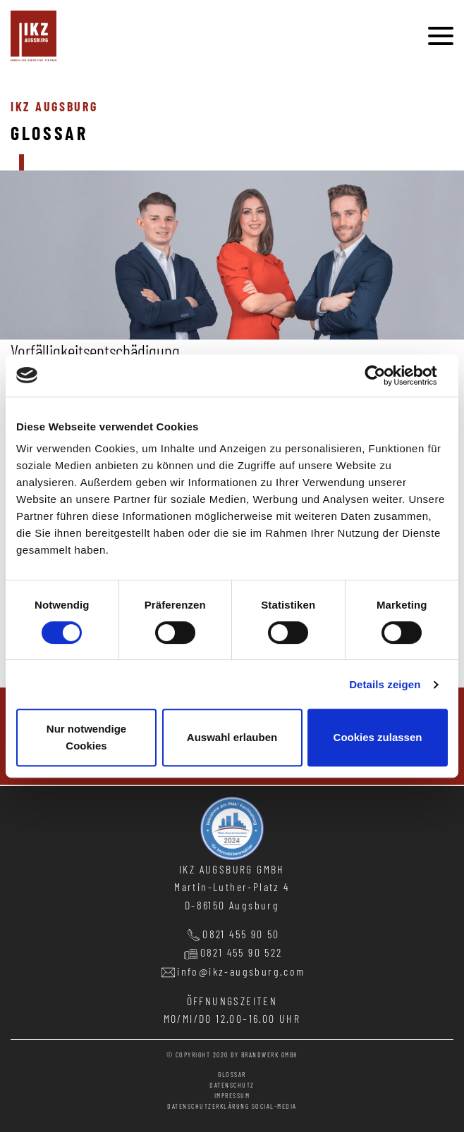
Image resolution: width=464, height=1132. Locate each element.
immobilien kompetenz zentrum (33, 36)
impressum (232, 1095)
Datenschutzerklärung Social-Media (232, 1106)
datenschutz (232, 1085)
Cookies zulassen (378, 737)
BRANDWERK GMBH (269, 1054)
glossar (232, 1074)
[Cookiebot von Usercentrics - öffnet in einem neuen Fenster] (386, 375)
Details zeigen (384, 684)
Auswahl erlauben (232, 737)
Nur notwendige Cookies (86, 737)
